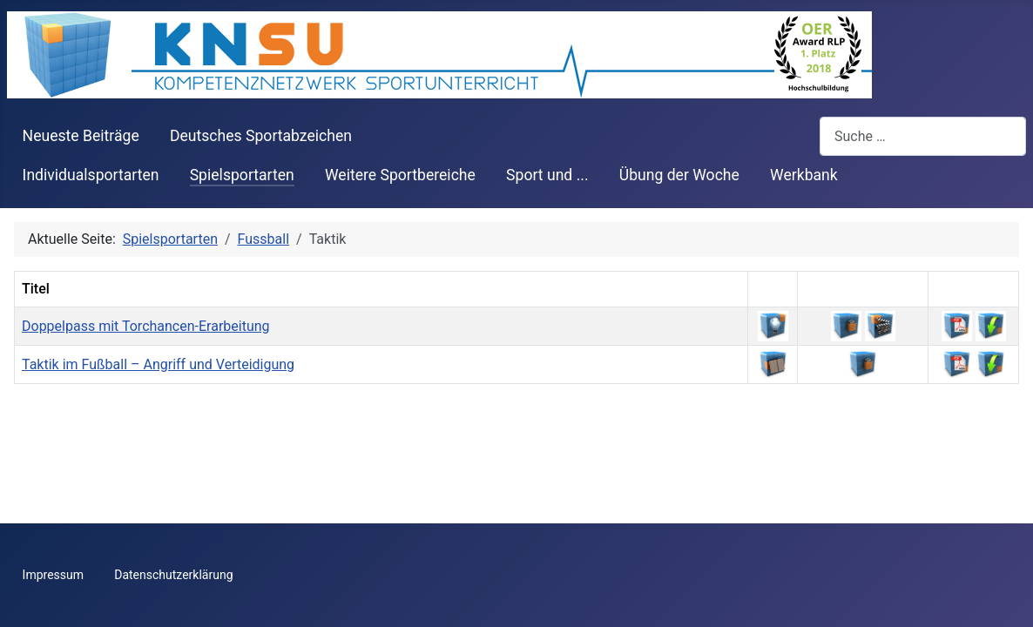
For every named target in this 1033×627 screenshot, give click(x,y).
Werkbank (804, 175)
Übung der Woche (679, 175)
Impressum (53, 575)
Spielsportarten (242, 175)
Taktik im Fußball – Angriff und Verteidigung (158, 364)
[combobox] (923, 136)
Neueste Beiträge (81, 136)
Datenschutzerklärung (173, 575)
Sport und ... (547, 175)
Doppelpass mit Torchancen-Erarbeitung (146, 326)
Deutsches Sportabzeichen (261, 136)
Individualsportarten (91, 175)
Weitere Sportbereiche (400, 175)
